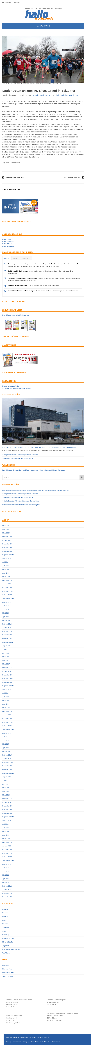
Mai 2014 (5, 788)
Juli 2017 (5, 649)
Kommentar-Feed (8, 972)
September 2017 (8, 642)
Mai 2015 (5, 744)
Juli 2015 (5, 737)
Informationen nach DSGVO (39, 1042)
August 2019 (6, 558)
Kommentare (26, 258)
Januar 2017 (6, 671)
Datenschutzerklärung (19, 1042)
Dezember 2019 (7, 544)
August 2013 (6, 820)
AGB (7, 1042)
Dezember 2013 (7, 806)
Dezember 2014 (7, 762)
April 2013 (5, 835)
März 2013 (6, 839)
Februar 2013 (7, 842)
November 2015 (7, 722)
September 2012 (8, 860)
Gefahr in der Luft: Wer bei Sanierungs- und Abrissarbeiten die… (44, 291)
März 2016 (6, 708)
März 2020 (6, 533)
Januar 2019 (6, 584)
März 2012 (6, 882)
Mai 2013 (5, 831)
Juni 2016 (5, 697)
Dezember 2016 (7, 675)
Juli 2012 (5, 868)
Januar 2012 (6, 889)
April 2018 (5, 617)
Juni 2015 (5, 740)
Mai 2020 (5, 526)
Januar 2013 (6, 846)
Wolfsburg (5, 935)
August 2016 (6, 689)
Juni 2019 (5, 566)
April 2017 (5, 660)
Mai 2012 (5, 875)
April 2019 (5, 573)
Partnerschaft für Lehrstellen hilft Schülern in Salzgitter (21, 505)
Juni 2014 (5, 784)
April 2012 (5, 879)
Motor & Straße (7, 942)
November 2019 (7, 547)
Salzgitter (64, 95)
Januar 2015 (6, 758)
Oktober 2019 (7, 551)
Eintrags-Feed (7, 969)
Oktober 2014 (7, 769)
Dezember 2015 (7, 718)
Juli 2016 (5, 693)
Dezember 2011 (7, 893)
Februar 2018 (7, 624)
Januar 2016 (6, 715)
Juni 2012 (5, 871)
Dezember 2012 (7, 850)
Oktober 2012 (7, 857)
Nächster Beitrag (72, 177)
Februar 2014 (7, 799)
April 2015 (5, 748)
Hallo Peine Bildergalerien (11, 949)
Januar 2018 (6, 627)
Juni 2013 (5, 828)
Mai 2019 (5, 569)
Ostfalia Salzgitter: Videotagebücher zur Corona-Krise (20, 501)
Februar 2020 (7, 537)
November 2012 (7, 853)
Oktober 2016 (7, 682)
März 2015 (6, 751)
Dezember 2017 (7, 631)
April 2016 (5, 704)
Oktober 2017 (7, 638)
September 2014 (8, 773)
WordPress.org (7, 976)
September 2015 (8, 729)
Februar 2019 (7, 580)
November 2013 (7, 809)
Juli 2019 (5, 562)
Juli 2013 (5, 824)
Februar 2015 (7, 755)
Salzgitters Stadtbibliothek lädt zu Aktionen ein (18, 458)
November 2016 (7, 678)
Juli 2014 (5, 780)
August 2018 (6, 602)
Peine (4, 920)
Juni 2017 (5, 653)
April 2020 (5, 529)
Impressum (56, 1042)
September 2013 (8, 817)
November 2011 (7, 897)
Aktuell (15, 258)
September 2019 (8, 555)
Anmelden (5, 965)
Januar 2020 (6, 540)
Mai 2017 (5, 657)
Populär (7, 258)
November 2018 (7, 591)
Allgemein (5, 946)
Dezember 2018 (7, 587)
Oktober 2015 (7, 726)
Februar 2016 (7, 711)
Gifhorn (4, 931)
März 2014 (6, 795)
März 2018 (6, 620)
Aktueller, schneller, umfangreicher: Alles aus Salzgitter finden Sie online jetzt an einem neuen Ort (40, 447)
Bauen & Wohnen (8, 938)
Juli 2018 (5, 606)
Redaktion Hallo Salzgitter (42, 95)
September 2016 (8, 686)
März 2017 (6, 664)
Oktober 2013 (7, 813)
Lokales (57, 95)
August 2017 (6, 646)
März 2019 (6, 577)
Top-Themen (73, 95)
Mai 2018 (5, 613)
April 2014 (5, 791)
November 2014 (7, 766)
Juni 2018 (5, 609)
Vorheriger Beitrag (14, 177)
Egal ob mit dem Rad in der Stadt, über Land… (34, 285)
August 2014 (6, 777)
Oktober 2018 (7, 595)
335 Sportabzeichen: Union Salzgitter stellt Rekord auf (20, 455)
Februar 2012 (7, 886)
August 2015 (6, 733)
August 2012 (6, 864)
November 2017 (7, 635)
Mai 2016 (5, 700)
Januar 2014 (6, 802)
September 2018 (8, 598)
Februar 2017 (7, 668)
